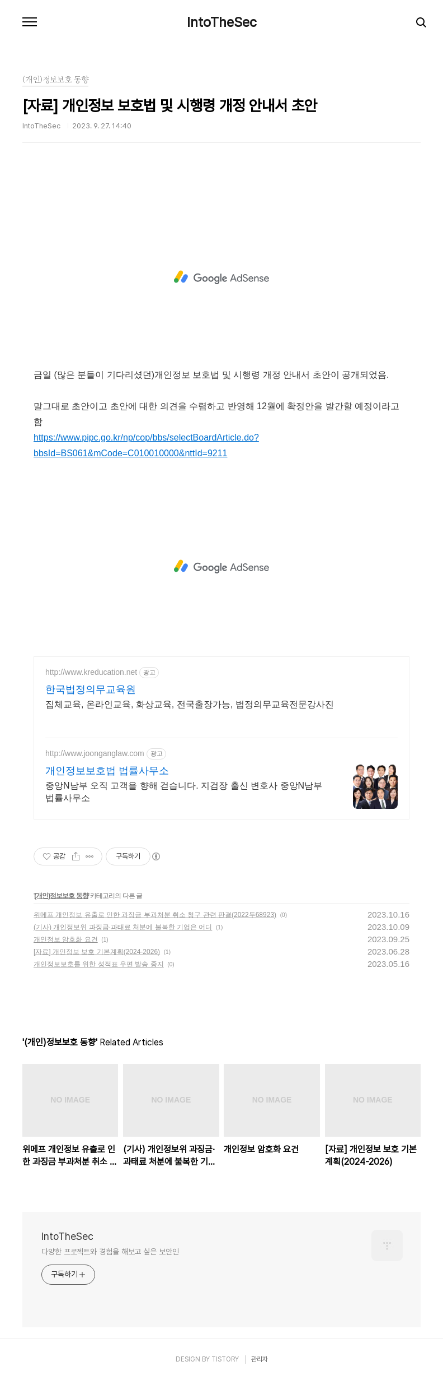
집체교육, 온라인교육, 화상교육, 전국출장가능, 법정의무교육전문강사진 (189, 704)
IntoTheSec (222, 22)
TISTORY (225, 1359)
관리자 (259, 1359)
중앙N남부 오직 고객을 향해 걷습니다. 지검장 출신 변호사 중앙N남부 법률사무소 (183, 792)
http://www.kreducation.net (91, 672)
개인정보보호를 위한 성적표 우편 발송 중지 (99, 964)
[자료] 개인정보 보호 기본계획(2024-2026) (97, 952)
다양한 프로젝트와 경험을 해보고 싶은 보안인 (110, 1251)
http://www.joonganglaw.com (94, 753)
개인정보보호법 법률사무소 (107, 770)
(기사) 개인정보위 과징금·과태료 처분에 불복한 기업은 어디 (123, 927)
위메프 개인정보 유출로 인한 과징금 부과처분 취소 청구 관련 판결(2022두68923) (155, 915)
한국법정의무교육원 (90, 689)
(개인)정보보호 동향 (61, 896)
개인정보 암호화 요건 (66, 939)
